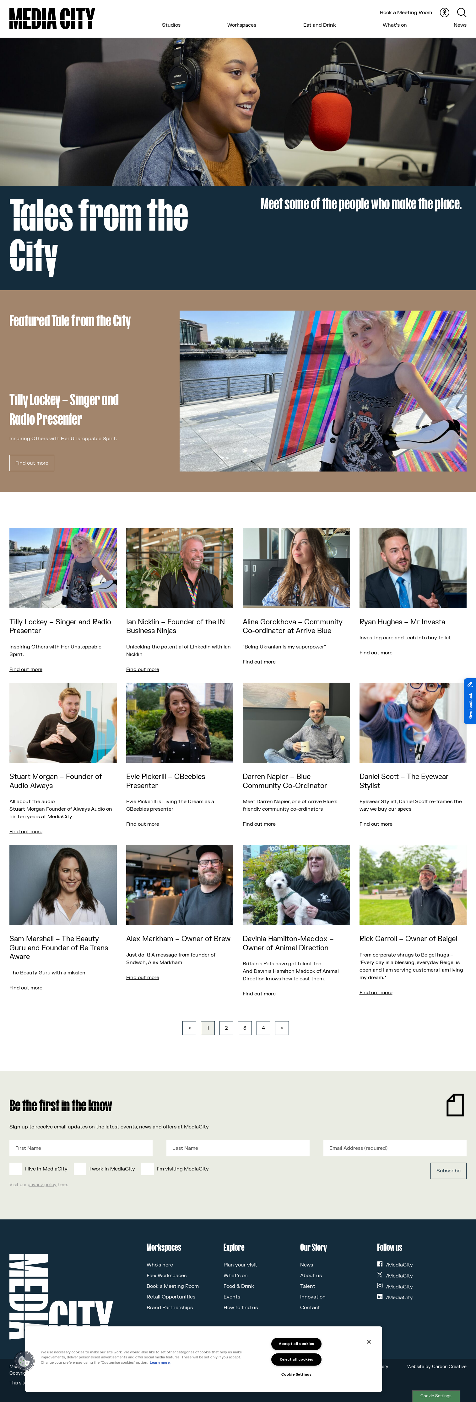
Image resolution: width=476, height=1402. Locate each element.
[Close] (369, 1342)
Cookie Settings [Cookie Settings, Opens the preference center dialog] (296, 1374)
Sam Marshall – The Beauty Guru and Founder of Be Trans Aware (58, 948)
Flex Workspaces (167, 1275)
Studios (171, 25)
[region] (203, 1359)
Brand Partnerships (170, 1307)
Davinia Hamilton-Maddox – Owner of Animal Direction (288, 943)
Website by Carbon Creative (437, 1366)
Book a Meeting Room (406, 12)
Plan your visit (240, 1265)
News (460, 25)
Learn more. (160, 1362)
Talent (307, 1286)
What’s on (395, 25)
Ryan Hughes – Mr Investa (402, 622)
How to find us (241, 1307)
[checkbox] (191, 1169)
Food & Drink (239, 1286)
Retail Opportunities (171, 1297)
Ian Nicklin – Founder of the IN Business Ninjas (175, 627)
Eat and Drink (319, 25)
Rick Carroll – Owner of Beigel (408, 939)
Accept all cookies (296, 1343)
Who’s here (160, 1265)
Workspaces (241, 25)
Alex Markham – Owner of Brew (178, 939)
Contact (310, 1307)
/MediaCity (395, 1265)
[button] (24, 1361)
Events (232, 1297)
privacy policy (42, 1184)
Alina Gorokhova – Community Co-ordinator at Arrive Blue (293, 627)
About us (311, 1275)
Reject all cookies (296, 1359)
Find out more (31, 463)
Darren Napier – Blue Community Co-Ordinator (285, 781)
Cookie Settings (436, 1396)
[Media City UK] (52, 18)
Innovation (313, 1297)
